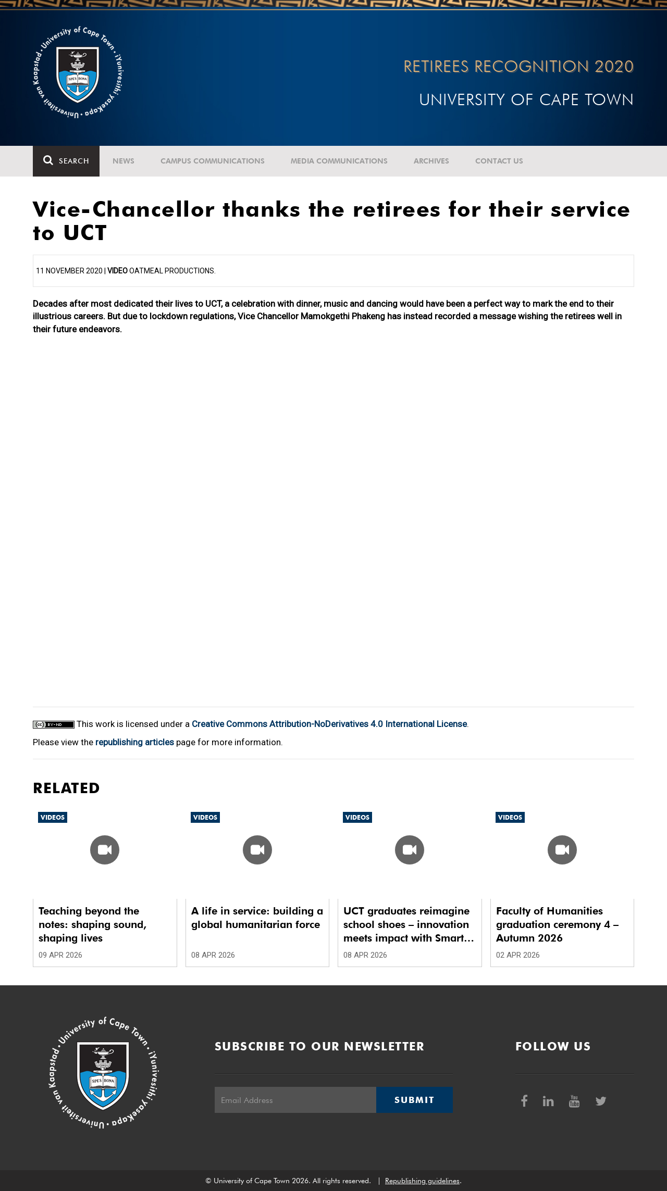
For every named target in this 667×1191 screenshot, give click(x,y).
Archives (431, 161)
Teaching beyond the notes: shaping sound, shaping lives (92, 924)
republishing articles (134, 742)
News (123, 161)
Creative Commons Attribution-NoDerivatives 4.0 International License (329, 724)
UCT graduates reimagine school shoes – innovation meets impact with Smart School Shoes (406, 925)
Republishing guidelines (422, 1180)
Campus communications (212, 161)
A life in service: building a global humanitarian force (257, 918)
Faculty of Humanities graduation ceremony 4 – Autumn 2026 (557, 924)
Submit (414, 1100)
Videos (53, 817)
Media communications (339, 161)
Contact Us (499, 161)
